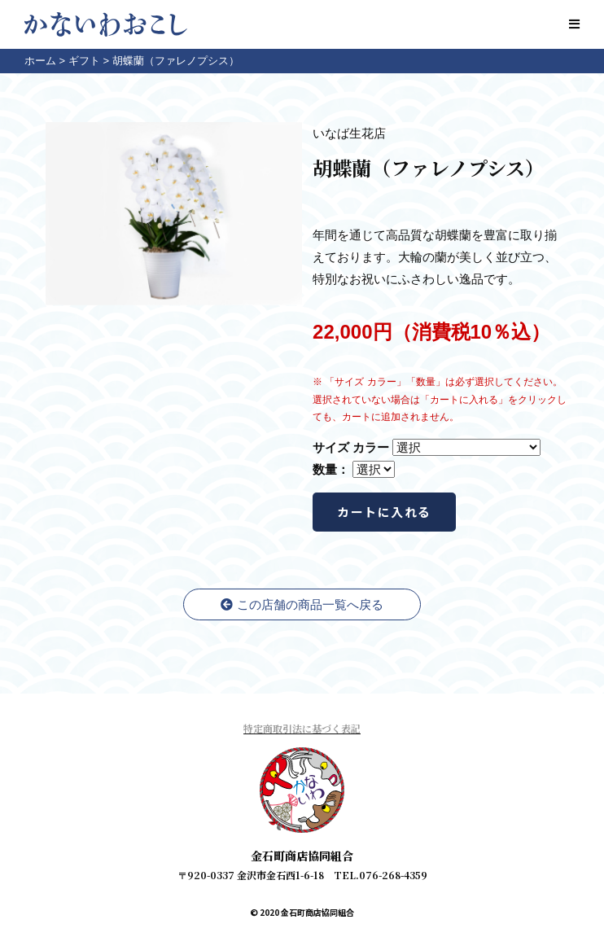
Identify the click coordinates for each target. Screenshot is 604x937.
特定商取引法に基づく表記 (302, 728)
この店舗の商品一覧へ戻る (302, 604)
